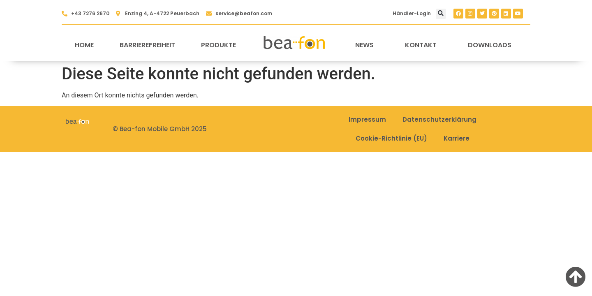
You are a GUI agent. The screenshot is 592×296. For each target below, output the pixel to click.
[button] (441, 14)
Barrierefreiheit (147, 45)
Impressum (367, 119)
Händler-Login (412, 13)
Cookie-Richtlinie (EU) (391, 138)
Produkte (218, 45)
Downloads (489, 45)
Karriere (456, 138)
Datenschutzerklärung (439, 119)
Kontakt (421, 45)
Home (84, 45)
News (364, 45)
